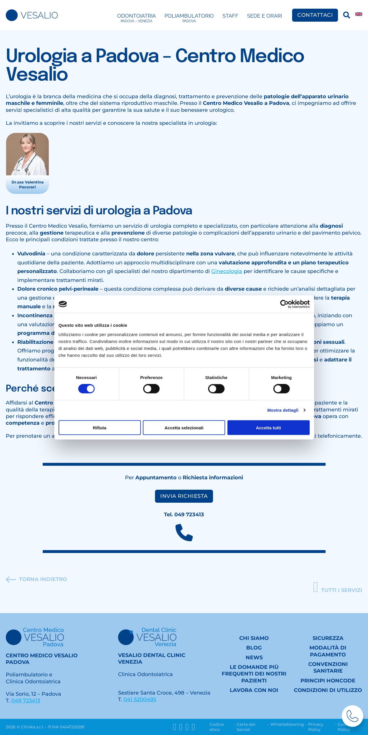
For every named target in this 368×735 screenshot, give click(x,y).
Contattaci (315, 15)
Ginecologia (226, 271)
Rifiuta (100, 427)
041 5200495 (140, 699)
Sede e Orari (264, 16)
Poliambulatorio (189, 18)
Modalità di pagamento (327, 651)
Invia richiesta (184, 496)
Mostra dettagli (282, 410)
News (254, 657)
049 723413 (25, 700)
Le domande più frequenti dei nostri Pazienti (254, 674)
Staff (230, 16)
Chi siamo (254, 638)
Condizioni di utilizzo (328, 690)
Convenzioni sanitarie (328, 667)
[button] (337, 587)
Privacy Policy (315, 727)
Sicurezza (328, 638)
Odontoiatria (136, 18)
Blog (254, 648)
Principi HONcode (327, 681)
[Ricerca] (346, 15)
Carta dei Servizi (246, 727)
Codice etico (217, 727)
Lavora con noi (254, 690)
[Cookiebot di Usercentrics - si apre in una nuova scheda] (284, 304)
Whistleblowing (287, 724)
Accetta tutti (268, 427)
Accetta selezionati (184, 427)
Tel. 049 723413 (184, 514)
